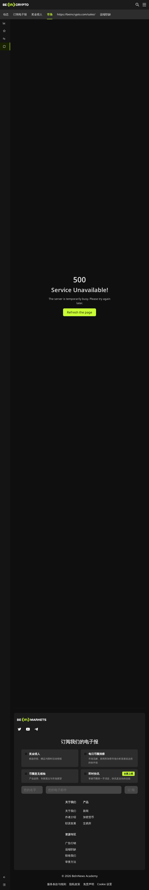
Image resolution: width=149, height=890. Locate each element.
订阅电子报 (20, 14)
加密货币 (88, 817)
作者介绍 (70, 817)
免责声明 (88, 884)
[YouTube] (28, 729)
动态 (6, 14)
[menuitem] (5, 23)
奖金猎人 (36, 14)
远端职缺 (105, 14)
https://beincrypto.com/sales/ (76, 14)
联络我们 (70, 855)
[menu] (5, 34)
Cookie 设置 (104, 884)
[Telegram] (36, 729)
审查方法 (70, 862)
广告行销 (70, 843)
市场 (49, 14)
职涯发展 (70, 823)
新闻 (85, 811)
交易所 (87, 823)
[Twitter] (19, 729)
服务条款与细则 (56, 884)
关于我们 (70, 811)
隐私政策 (74, 884)
